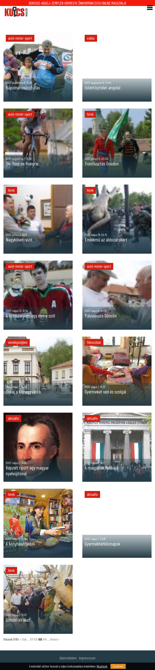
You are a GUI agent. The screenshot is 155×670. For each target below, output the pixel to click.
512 (36, 639)
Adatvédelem (68, 657)
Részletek (102, 666)
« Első (23, 639)
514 (45, 639)
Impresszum (87, 657)
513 (40, 639)
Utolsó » (55, 639)
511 (32, 639)
